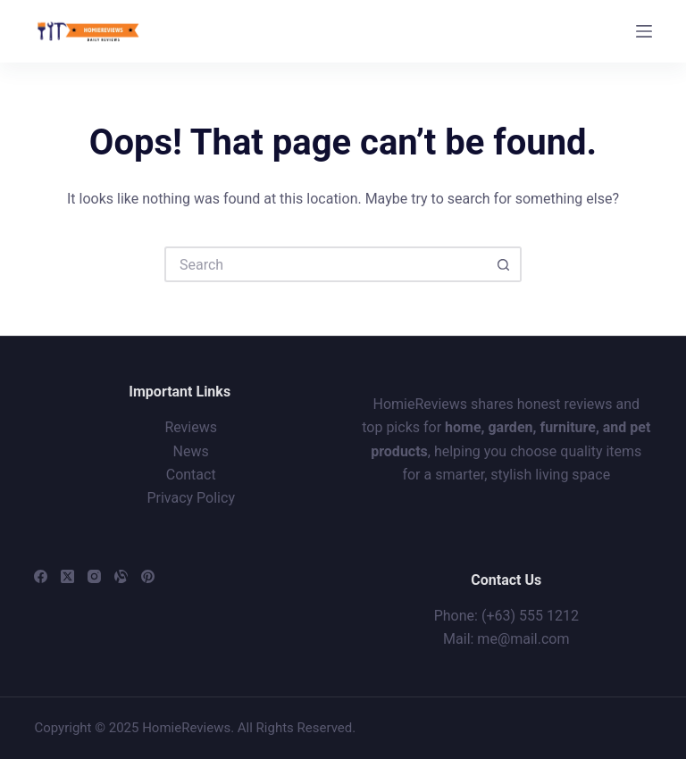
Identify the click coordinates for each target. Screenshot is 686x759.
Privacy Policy (190, 497)
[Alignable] (121, 576)
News (191, 451)
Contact (191, 474)
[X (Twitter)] (67, 576)
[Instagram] (94, 576)
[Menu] (644, 31)
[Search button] (504, 264)
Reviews (190, 427)
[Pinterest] (148, 576)
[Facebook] (40, 576)
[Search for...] (325, 264)
